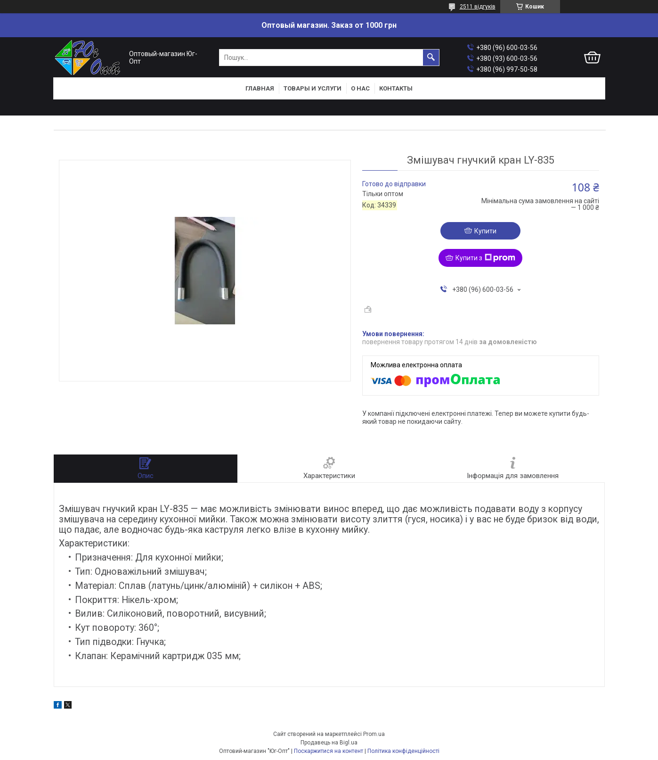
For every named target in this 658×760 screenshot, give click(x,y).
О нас (360, 88)
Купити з (485, 258)
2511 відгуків (478, 6)
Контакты (396, 88)
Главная (259, 88)
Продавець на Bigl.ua (329, 742)
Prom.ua (374, 734)
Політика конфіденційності (403, 751)
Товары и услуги (312, 88)
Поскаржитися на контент (328, 751)
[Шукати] (431, 58)
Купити (485, 231)
